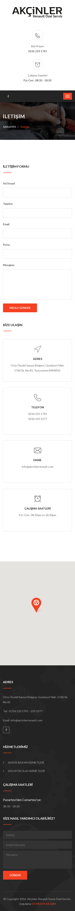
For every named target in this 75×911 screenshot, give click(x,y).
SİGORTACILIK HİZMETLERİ (26, 771)
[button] (37, 605)
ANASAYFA (9, 126)
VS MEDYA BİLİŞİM (44, 903)
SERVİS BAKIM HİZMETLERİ (26, 762)
